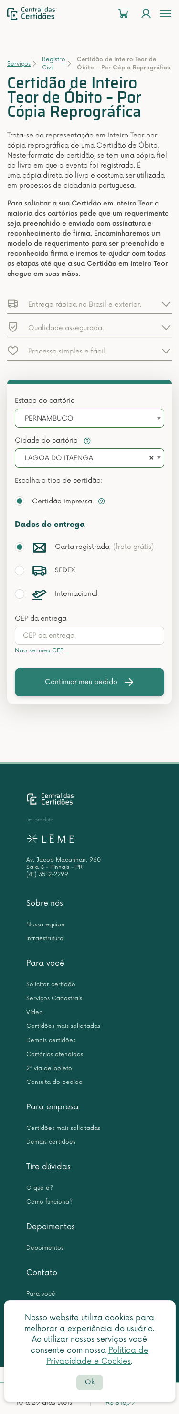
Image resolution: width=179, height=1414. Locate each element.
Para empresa (52, 1107)
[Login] (146, 14)
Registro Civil (53, 63)
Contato (41, 1272)
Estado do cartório (45, 401)
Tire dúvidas (48, 1167)
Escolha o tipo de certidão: (59, 481)
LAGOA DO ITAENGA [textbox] (59, 458)
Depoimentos (50, 1227)
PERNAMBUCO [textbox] (49, 418)
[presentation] (89, 636)
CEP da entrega (40, 619)
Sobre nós (44, 903)
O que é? (39, 1188)
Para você (45, 963)
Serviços (19, 64)
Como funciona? (49, 1202)
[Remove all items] (150, 458)
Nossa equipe (45, 924)
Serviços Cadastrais (54, 998)
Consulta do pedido (54, 1082)
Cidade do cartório (53, 440)
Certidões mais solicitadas (63, 1026)
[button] (89, 303)
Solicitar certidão (50, 984)
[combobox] (89, 418)
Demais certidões (50, 1040)
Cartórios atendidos (54, 1054)
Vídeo (34, 1012)
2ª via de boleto (49, 1068)
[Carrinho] (123, 14)
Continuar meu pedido (90, 682)
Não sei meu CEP (39, 650)
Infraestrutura (44, 938)
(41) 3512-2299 (47, 874)
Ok (90, 1382)
